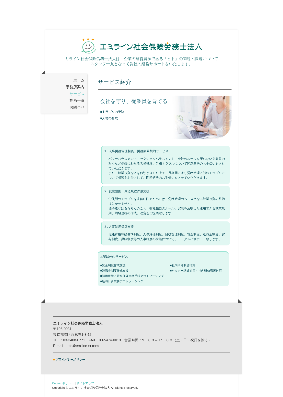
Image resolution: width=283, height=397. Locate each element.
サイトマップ (85, 383)
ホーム (79, 80)
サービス (77, 94)
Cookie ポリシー (63, 383)
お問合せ (77, 107)
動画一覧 (77, 101)
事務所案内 (75, 87)
